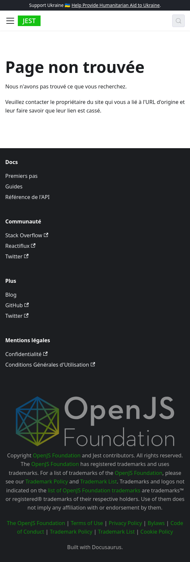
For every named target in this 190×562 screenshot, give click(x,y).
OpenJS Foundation (56, 455)
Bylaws (156, 523)
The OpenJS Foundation (36, 523)
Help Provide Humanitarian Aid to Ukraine (116, 5)
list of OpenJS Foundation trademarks (94, 490)
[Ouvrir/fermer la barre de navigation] (10, 21)
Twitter (17, 256)
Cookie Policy (157, 531)
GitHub (17, 305)
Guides (13, 186)
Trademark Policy (46, 481)
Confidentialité (26, 354)
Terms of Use (87, 523)
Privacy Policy (125, 523)
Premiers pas (21, 176)
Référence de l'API (27, 197)
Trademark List (98, 481)
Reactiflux (20, 245)
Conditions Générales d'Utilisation (50, 364)
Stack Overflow (26, 235)
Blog (10, 294)
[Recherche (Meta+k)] (178, 21)
